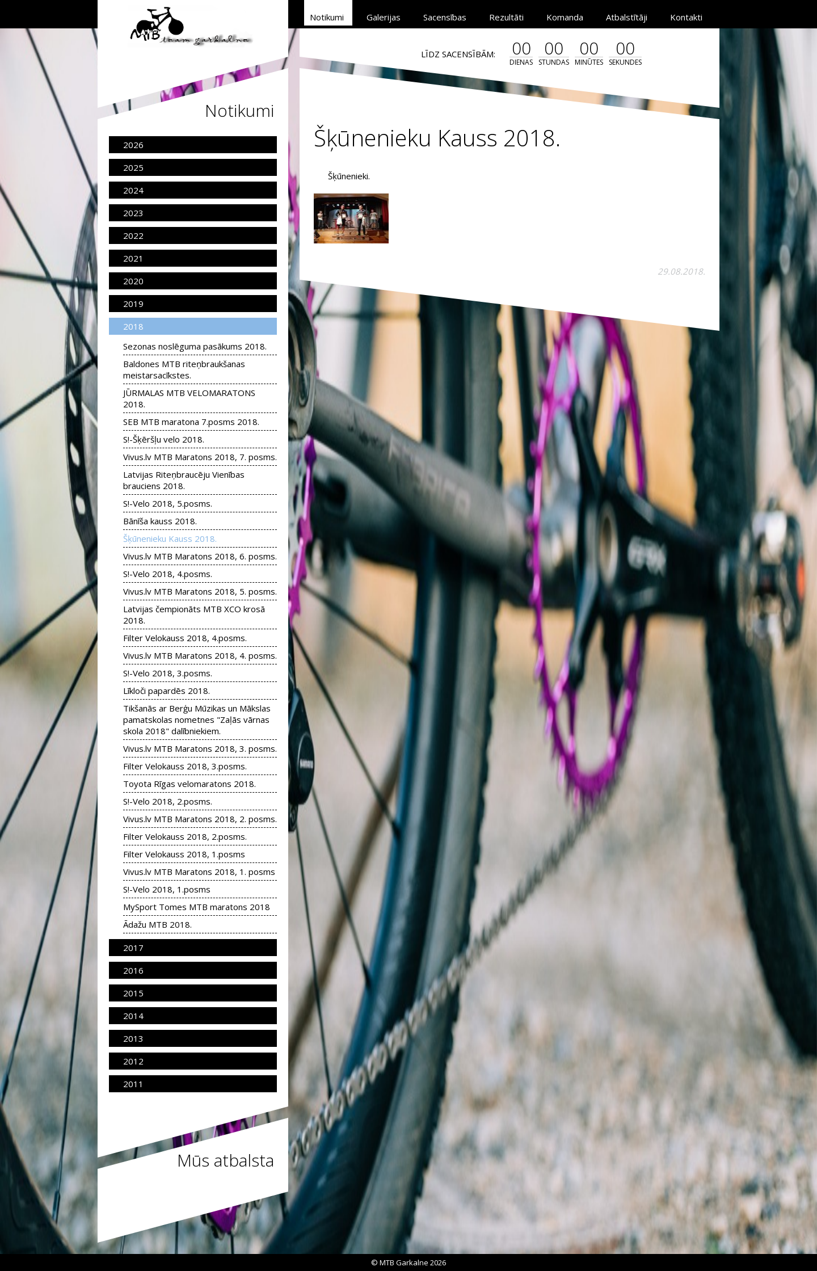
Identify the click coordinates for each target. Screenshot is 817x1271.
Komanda (564, 17)
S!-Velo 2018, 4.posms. (167, 573)
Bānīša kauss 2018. (160, 521)
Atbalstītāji (626, 17)
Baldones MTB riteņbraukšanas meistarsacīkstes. (184, 369)
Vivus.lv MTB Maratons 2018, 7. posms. (200, 456)
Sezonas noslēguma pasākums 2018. (195, 346)
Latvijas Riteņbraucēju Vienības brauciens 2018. (184, 480)
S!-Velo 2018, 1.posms (166, 889)
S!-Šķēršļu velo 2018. (163, 439)
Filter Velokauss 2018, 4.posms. (185, 637)
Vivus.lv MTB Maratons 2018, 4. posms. (200, 655)
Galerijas (384, 17)
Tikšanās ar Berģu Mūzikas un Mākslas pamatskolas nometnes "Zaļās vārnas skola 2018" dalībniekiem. (197, 719)
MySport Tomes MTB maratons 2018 (196, 906)
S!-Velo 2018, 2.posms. (167, 801)
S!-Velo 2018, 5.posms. (167, 503)
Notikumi (327, 17)
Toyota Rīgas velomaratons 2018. (189, 783)
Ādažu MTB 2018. (157, 924)
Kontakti (686, 17)
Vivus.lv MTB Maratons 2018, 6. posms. (200, 556)
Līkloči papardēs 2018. (166, 690)
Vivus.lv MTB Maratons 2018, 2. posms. (200, 818)
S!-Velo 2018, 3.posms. (167, 673)
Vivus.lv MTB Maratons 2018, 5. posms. (200, 591)
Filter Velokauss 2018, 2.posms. (185, 836)
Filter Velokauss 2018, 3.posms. (185, 766)
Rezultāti (506, 17)
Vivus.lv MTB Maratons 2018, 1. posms (199, 871)
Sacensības (444, 17)
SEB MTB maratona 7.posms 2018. (191, 421)
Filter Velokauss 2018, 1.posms (184, 854)
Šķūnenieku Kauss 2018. (170, 538)
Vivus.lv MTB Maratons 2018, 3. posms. (200, 748)
